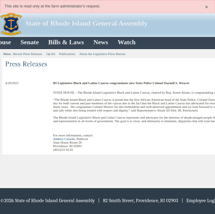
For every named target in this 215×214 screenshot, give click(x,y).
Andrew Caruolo (64, 139)
